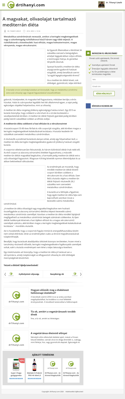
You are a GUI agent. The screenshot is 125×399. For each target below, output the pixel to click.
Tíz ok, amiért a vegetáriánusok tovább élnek (53, 313)
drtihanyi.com (55, 391)
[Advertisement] (24, 66)
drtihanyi (26, 5)
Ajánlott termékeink (43, 354)
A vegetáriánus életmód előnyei (49, 333)
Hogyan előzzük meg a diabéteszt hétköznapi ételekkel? (50, 291)
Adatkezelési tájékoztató (74, 391)
